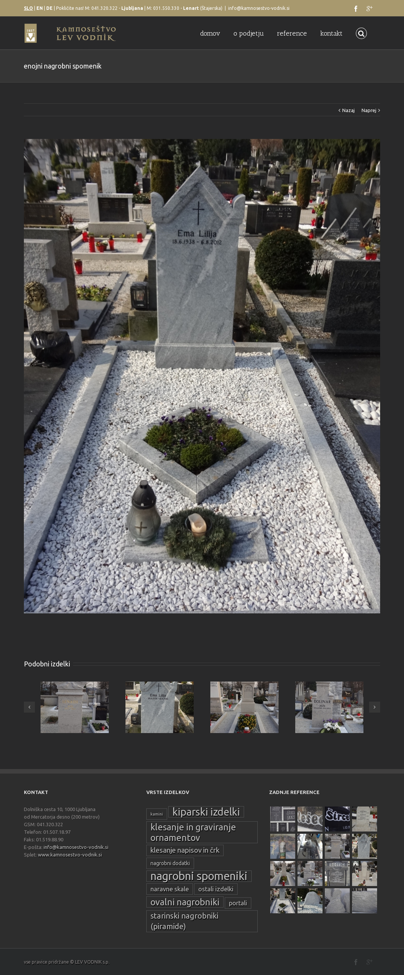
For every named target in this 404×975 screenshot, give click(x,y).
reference (292, 33)
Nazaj (348, 110)
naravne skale (169, 889)
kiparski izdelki (206, 811)
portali (238, 903)
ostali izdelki (215, 889)
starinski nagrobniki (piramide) (184, 921)
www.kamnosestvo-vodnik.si (70, 854)
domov (210, 33)
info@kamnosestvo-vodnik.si (259, 8)
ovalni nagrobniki (184, 902)
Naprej (369, 110)
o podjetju (248, 33)
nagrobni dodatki (170, 863)
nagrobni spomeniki (198, 876)
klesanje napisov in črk (184, 850)
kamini (156, 814)
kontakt (331, 33)
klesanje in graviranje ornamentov (193, 832)
